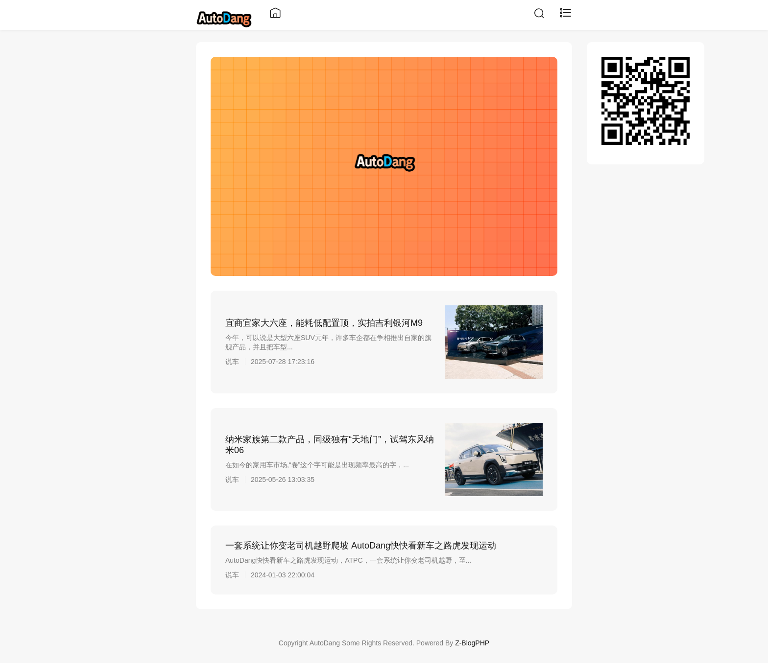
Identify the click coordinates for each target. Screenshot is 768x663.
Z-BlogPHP (472, 643)
